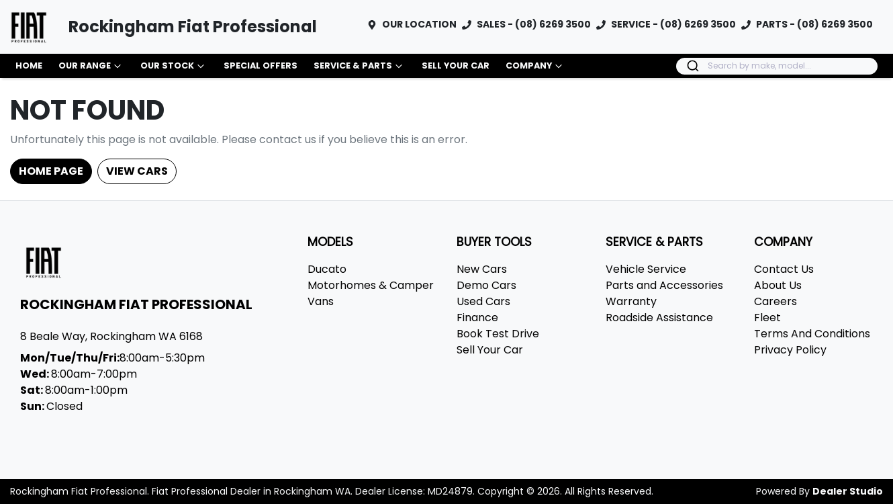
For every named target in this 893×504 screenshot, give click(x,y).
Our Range (91, 66)
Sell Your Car (455, 65)
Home (28, 65)
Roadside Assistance (659, 317)
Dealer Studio (847, 491)
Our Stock (173, 66)
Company (535, 66)
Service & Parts (360, 66)
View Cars (137, 171)
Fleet (767, 317)
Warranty (631, 301)
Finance (477, 317)
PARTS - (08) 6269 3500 (814, 24)
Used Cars (483, 301)
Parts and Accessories (664, 285)
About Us (778, 285)
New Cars (482, 269)
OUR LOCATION (419, 24)
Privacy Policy (790, 350)
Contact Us (784, 269)
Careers (775, 301)
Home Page (51, 171)
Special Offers (260, 65)
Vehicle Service (646, 269)
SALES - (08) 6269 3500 (534, 24)
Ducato (327, 269)
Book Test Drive (498, 333)
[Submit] (692, 66)
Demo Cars (486, 285)
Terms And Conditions (812, 333)
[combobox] (777, 66)
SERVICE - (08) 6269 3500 (673, 24)
